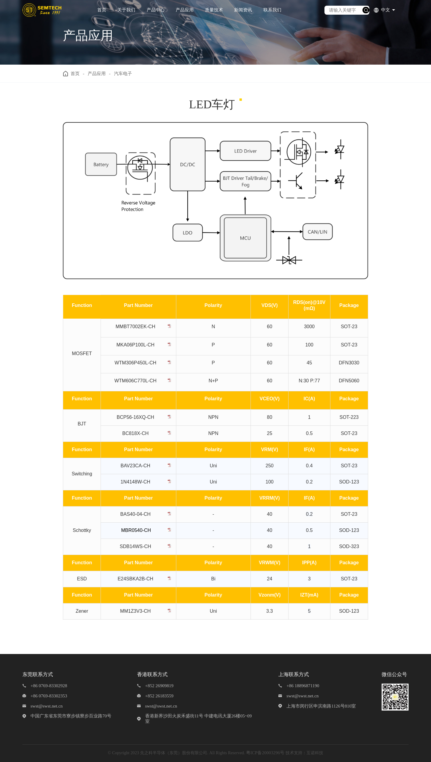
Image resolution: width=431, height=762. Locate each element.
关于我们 (126, 9)
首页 (101, 9)
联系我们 (272, 9)
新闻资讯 (243, 9)
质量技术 (214, 9)
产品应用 (185, 9)
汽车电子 (123, 73)
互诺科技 (314, 752)
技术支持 (294, 752)
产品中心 (156, 9)
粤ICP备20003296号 (265, 752)
